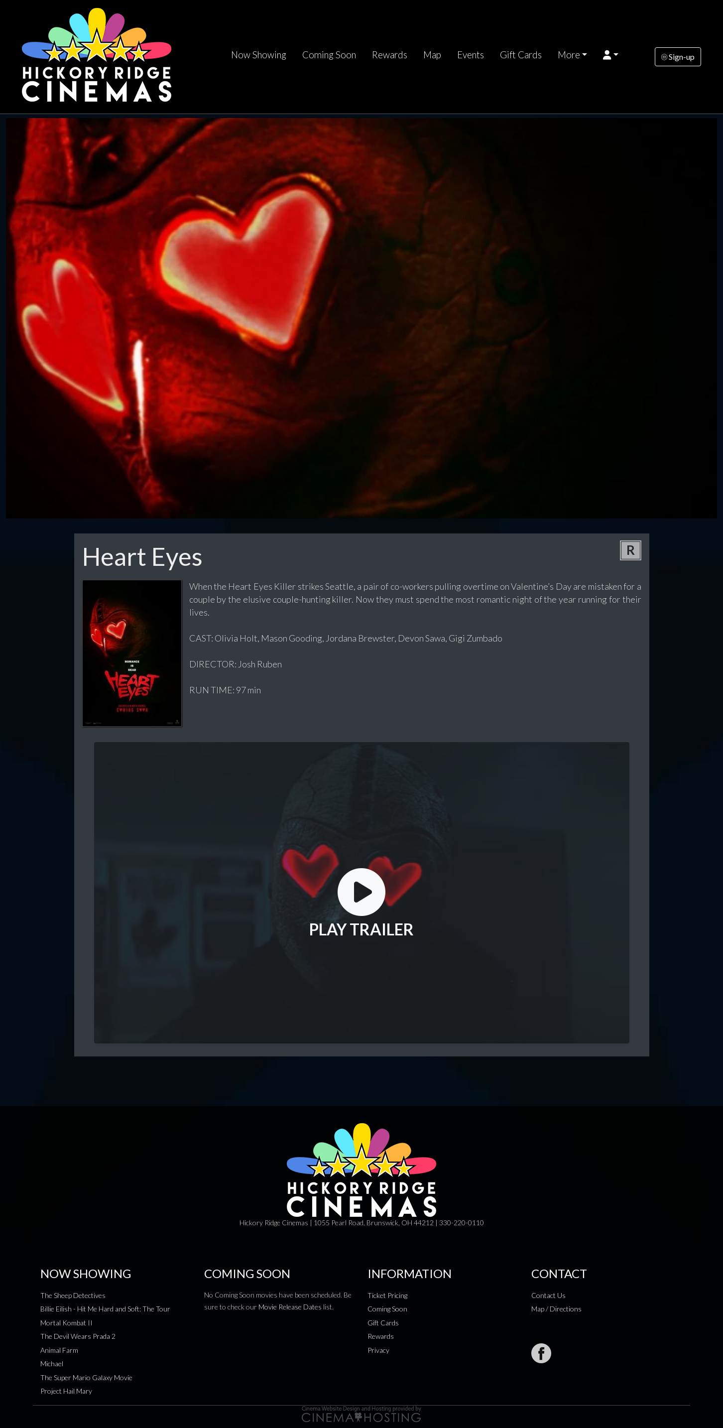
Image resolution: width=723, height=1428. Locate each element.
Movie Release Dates (290, 1306)
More (569, 54)
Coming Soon (329, 54)
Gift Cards (521, 54)
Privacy (378, 1350)
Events (470, 54)
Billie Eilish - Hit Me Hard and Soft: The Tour (105, 1308)
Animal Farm (59, 1350)
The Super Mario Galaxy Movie (86, 1377)
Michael (51, 1363)
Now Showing (258, 54)
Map (432, 54)
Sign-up (678, 56)
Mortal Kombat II (66, 1322)
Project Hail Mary (66, 1391)
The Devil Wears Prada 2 (78, 1336)
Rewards (389, 54)
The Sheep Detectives (73, 1295)
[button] (610, 55)
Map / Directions (556, 1308)
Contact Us (548, 1295)
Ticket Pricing (387, 1295)
